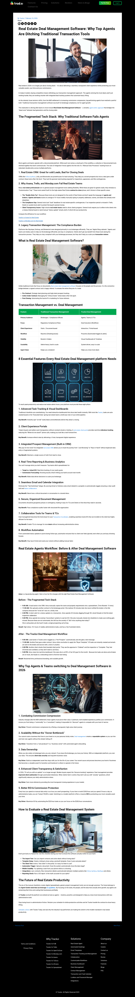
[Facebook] (19, 23)
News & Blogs (75, 2)
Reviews (62, 2)
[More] (35, 23)
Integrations (75, 981)
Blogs (102, 967)
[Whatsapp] (32, 23)
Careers (103, 947)
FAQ (102, 971)
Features (31, 2)
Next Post (117, 925)
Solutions (51, 2)
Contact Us (32, 4)
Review (103, 957)
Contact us (104, 950)
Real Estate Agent (76, 943)
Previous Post (18, 925)
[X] (22, 23)
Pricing (41, 2)
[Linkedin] (25, 23)
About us (104, 943)
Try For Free (105, 3)
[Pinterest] (28, 23)
